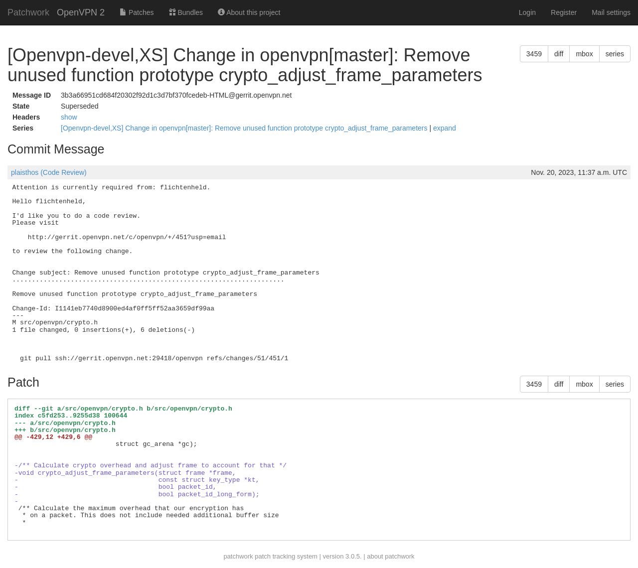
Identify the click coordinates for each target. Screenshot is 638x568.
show (69, 117)
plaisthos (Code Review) (49, 172)
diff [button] (558, 54)
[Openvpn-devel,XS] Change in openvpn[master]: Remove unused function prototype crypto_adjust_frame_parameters (245, 128)
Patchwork (28, 12)
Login (527, 12)
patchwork (238, 556)
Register (564, 12)
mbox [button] (584, 54)
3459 (534, 54)
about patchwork (390, 556)
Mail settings (611, 12)
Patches (137, 12)
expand (444, 128)
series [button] (615, 54)
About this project (249, 12)
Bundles (186, 12)
